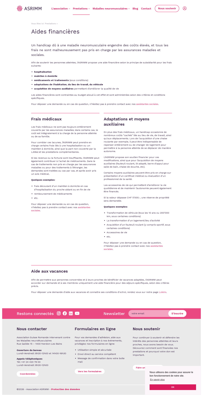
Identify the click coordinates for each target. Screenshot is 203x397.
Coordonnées (27, 373)
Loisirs (162, 292)
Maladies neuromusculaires (111, 8)
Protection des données (65, 389)
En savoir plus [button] (157, 379)
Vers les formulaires (89, 371)
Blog (135, 8)
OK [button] (172, 387)
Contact (146, 8)
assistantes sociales (147, 104)
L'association (60, 8)
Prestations (81, 8)
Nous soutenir (167, 8)
